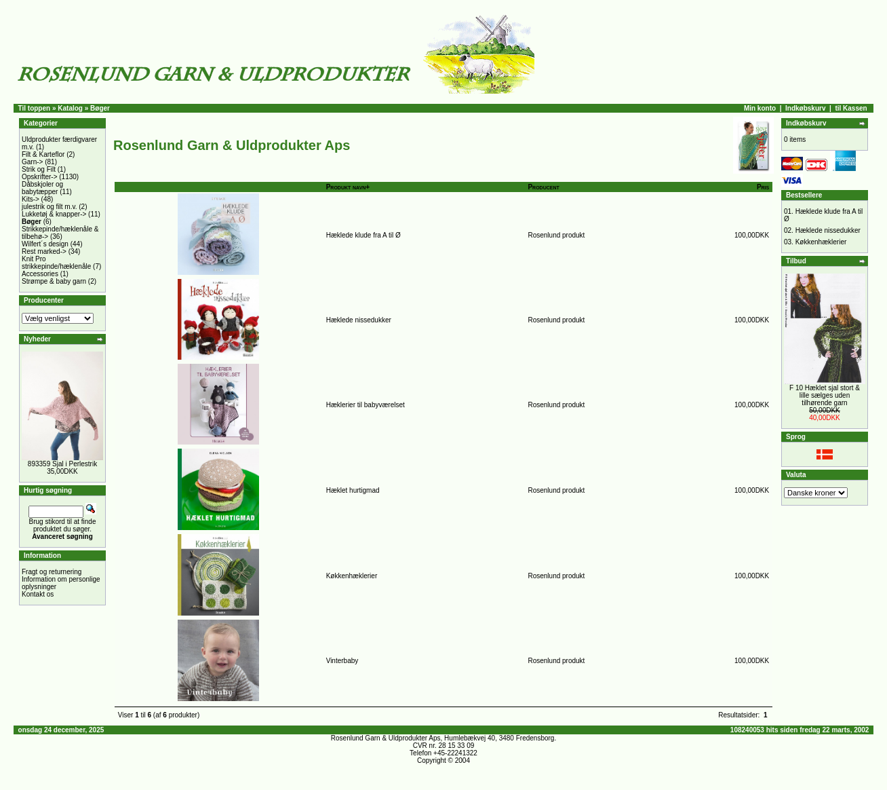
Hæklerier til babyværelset (365, 405)
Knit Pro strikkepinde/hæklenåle (56, 262)
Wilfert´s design (45, 244)
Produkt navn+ (348, 187)
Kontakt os (38, 594)
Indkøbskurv (805, 108)
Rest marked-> (44, 251)
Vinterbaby (342, 660)
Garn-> (32, 162)
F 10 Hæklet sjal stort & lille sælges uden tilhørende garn (824, 395)
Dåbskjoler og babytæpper (42, 188)
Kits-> (30, 199)
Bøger (100, 108)
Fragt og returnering (51, 572)
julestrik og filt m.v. (49, 206)
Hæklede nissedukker (358, 320)
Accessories (40, 274)
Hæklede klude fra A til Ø (363, 235)
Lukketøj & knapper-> (54, 214)
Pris (763, 187)
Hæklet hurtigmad (353, 490)
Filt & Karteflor (43, 154)
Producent (543, 187)
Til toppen (34, 108)
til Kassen (851, 108)
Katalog (70, 108)
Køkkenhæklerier (352, 576)
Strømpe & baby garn (54, 281)
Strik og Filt (39, 169)
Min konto (760, 108)
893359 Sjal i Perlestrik (62, 464)
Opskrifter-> (40, 177)
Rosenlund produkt (556, 235)
